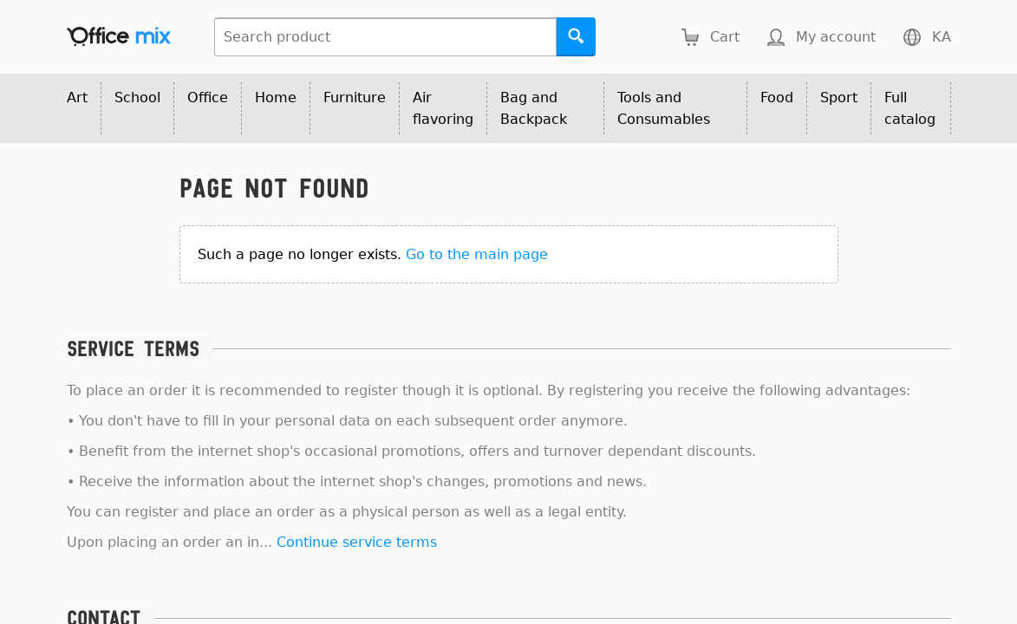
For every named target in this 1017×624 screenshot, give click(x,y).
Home (276, 97)
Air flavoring (443, 108)
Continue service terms (357, 542)
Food (776, 97)
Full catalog (910, 108)
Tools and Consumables (663, 108)
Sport (838, 97)
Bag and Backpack (533, 108)
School (137, 97)
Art (77, 97)
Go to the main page (477, 254)
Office (207, 97)
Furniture (354, 97)
